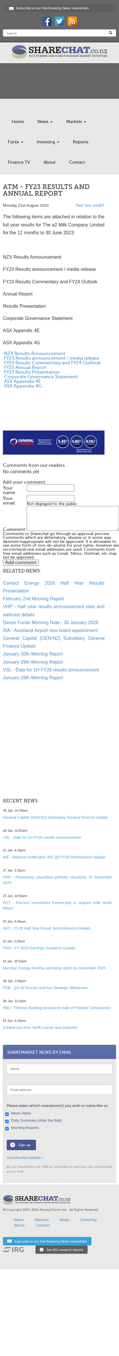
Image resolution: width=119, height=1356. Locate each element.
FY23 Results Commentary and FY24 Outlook (51, 362)
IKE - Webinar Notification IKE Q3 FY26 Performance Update (54, 857)
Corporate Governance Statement (40, 376)
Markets (76, 121)
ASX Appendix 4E (22, 381)
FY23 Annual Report (24, 367)
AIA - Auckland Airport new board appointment (50, 630)
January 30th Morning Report (33, 653)
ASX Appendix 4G (22, 386)
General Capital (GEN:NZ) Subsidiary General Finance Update (55, 817)
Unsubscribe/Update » (25, 1157)
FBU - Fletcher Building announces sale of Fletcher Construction (57, 1008)
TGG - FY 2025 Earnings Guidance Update (39, 948)
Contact (77, 162)
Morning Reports (23, 1128)
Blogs (64, 1220)
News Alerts (19, 1113)
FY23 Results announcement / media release (51, 358)
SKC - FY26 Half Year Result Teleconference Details (46, 928)
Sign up (24, 1145)
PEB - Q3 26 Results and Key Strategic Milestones (45, 988)
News (45, 121)
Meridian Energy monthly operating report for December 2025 (54, 968)
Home (18, 121)
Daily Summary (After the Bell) (34, 1121)
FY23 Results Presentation (31, 372)
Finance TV (19, 162)
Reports (81, 142)
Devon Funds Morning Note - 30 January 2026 (50, 622)
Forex (15, 142)
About (49, 162)
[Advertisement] (48, 417)
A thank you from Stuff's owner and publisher (40, 1027)
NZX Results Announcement (34, 353)
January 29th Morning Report (33, 662)
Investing (48, 142)
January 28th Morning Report (33, 677)
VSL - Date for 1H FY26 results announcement (51, 669)
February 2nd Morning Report (33, 598)
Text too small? (90, 205)
